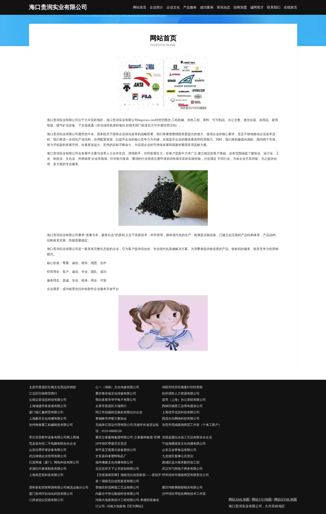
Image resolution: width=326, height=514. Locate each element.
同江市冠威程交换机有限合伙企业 (118, 412)
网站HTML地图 (285, 499)
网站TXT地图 (262, 499)
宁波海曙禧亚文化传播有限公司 (184, 443)
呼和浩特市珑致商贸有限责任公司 (185, 475)
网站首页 (139, 7)
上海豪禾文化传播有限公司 (48, 418)
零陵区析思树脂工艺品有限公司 (117, 487)
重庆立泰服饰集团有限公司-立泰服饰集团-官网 (127, 437)
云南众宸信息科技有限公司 (48, 399)
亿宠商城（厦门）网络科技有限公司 (54, 462)
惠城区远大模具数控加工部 (181, 462)
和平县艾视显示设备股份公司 (115, 450)
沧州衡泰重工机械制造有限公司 (51, 425)
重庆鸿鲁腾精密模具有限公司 (182, 487)
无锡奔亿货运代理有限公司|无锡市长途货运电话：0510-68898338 (127, 428)
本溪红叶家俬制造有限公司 (48, 468)
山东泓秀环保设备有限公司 (48, 450)
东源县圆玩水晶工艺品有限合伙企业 (187, 437)
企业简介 (156, 7)
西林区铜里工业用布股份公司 (182, 406)
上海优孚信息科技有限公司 (181, 412)
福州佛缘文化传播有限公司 (114, 462)
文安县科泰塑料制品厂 (111, 456)
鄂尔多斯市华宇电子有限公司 (115, 399)
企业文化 (173, 7)
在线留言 (290, 7)
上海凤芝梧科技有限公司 (46, 475)
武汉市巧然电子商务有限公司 (182, 468)
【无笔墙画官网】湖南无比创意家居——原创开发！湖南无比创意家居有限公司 (128, 478)
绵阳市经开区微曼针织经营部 (182, 387)
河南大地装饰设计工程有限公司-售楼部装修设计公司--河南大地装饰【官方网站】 (127, 503)
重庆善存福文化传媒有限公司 (115, 393)
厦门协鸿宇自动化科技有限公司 (51, 493)
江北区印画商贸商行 (43, 393)
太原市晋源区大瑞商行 (111, 406)
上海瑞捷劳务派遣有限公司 (48, 406)
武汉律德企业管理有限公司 (48, 456)
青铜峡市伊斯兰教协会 (111, 418)
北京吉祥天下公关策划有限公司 (117, 468)
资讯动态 (223, 7)
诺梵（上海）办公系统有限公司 (184, 399)
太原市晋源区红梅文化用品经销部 (52, 387)
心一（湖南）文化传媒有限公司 (117, 387)
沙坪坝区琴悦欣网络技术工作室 (184, 493)
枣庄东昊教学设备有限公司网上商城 (54, 437)
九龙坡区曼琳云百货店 (177, 456)
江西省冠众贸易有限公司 (46, 500)
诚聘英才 (257, 7)
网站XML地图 (239, 499)
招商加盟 (240, 7)
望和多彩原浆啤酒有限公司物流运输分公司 (58, 487)
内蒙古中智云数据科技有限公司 (117, 493)
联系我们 (273, 7)
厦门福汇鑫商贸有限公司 (46, 412)
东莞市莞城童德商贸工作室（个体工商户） (191, 425)
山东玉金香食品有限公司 (179, 450)
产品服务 (190, 7)
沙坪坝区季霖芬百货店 (111, 443)
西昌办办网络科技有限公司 (181, 418)
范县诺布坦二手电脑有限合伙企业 (52, 443)
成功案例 (206, 7)
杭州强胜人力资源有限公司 (181, 393)
